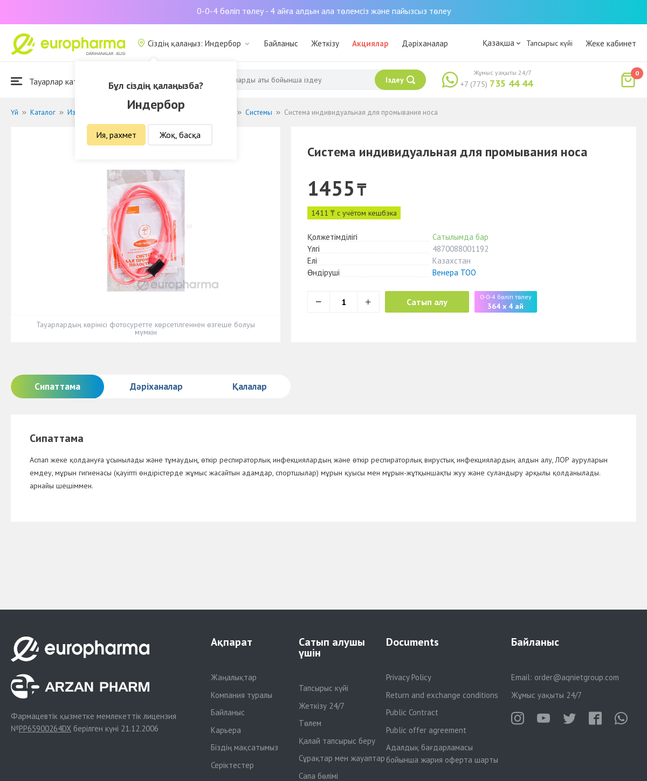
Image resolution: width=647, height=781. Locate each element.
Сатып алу (427, 301)
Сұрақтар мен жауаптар (342, 758)
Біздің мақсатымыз (244, 747)
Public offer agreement (426, 730)
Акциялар (370, 43)
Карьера (226, 730)
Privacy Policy (408, 677)
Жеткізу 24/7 (322, 706)
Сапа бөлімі (318, 776)
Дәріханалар (425, 43)
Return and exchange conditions (442, 695)
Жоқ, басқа (180, 134)
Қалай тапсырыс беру (337, 741)
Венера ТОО (454, 272)
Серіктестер (232, 765)
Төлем (310, 723)
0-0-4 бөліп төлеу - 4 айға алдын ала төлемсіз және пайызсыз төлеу (324, 10)
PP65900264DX (45, 728)
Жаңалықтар (234, 677)
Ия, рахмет (116, 134)
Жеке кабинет (611, 43)
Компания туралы (241, 695)
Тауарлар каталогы (55, 81)
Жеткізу (325, 43)
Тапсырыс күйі (549, 43)
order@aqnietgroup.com (576, 677)
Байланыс (281, 43)
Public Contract (412, 712)
